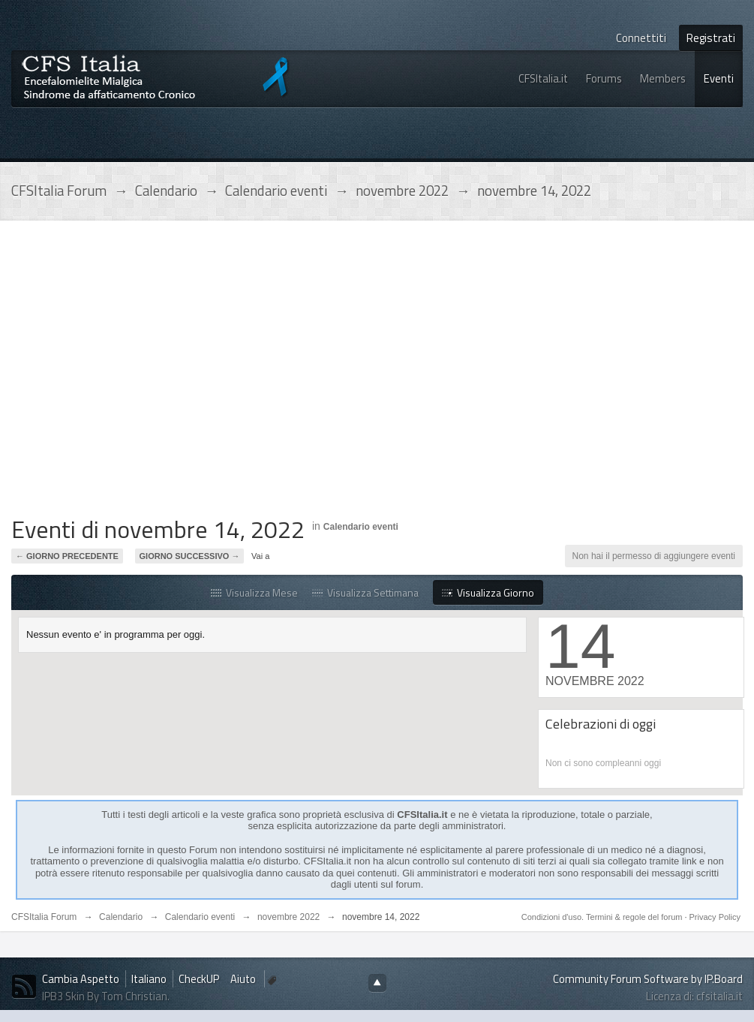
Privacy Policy (714, 916)
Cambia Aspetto (80, 978)
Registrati (710, 38)
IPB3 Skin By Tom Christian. (106, 996)
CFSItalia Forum (44, 917)
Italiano (149, 978)
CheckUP (199, 978)
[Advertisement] (140, 372)
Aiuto (244, 978)
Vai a (260, 556)
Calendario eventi (360, 527)
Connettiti (641, 38)
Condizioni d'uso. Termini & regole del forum (603, 916)
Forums (604, 78)
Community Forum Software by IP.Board (648, 978)
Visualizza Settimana (365, 592)
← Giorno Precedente (67, 556)
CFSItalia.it (543, 78)
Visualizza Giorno (488, 592)
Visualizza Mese (254, 592)
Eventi (719, 78)
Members (663, 78)
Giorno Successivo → (190, 556)
